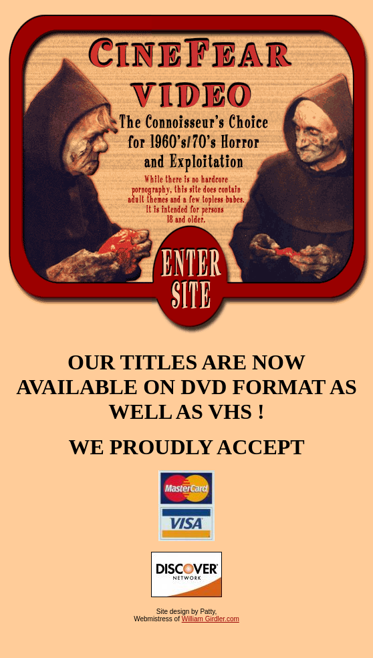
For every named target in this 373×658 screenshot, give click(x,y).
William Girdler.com (210, 619)
